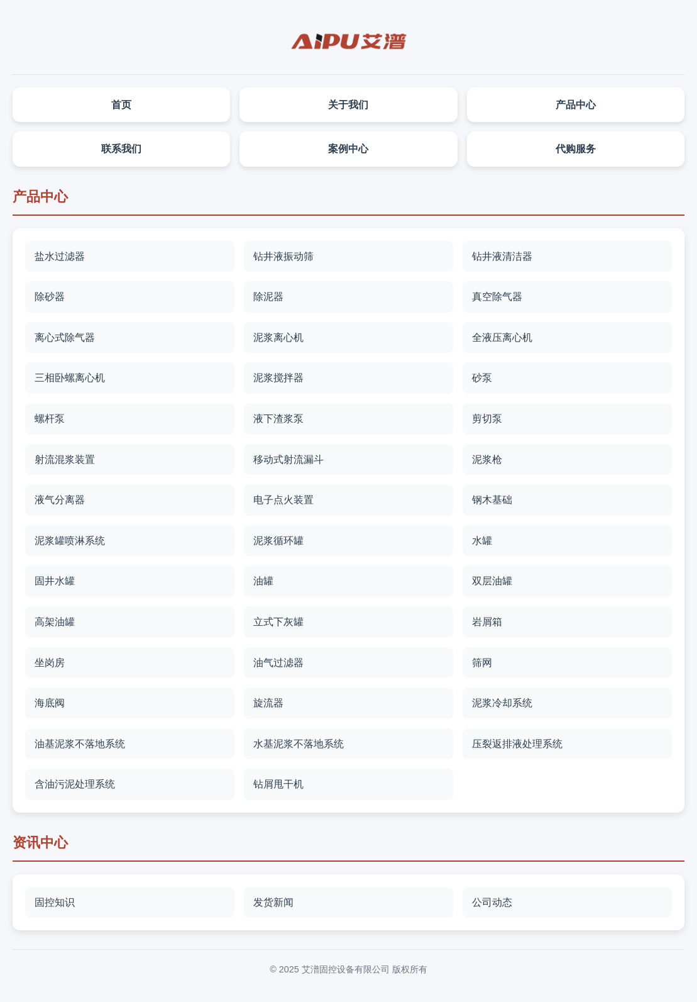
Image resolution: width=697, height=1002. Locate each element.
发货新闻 (273, 902)
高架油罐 (55, 621)
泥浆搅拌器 (278, 377)
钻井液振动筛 (283, 256)
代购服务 (576, 148)
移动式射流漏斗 (288, 459)
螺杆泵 (50, 418)
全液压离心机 (502, 337)
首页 (121, 104)
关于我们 (348, 104)
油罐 (263, 581)
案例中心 (348, 148)
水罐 (482, 540)
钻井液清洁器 (502, 256)
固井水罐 (55, 581)
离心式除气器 (65, 337)
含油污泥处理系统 (75, 784)
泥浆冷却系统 (502, 703)
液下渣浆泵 (278, 418)
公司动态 (492, 902)
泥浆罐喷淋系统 (70, 540)
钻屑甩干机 (278, 784)
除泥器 (268, 296)
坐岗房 (50, 662)
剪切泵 (487, 418)
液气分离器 (60, 499)
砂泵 (482, 377)
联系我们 (121, 148)
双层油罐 (492, 581)
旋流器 (268, 703)
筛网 (482, 662)
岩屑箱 (487, 621)
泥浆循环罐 (278, 540)
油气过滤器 (278, 662)
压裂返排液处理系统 (517, 743)
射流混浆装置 (65, 459)
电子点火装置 (283, 499)
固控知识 (55, 902)
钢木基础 (492, 499)
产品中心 (576, 104)
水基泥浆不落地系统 (298, 743)
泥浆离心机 (278, 337)
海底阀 (50, 703)
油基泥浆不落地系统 (80, 743)
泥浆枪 (487, 459)
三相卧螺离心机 (70, 377)
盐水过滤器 (60, 256)
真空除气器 (497, 296)
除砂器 (50, 296)
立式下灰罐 (278, 621)
